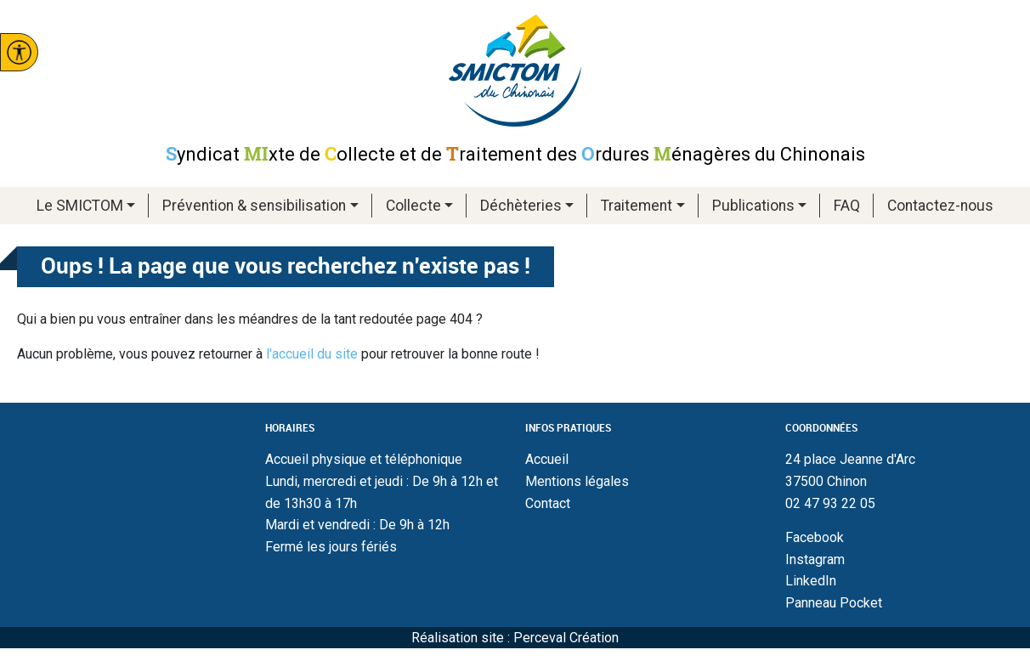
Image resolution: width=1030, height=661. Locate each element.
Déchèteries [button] (521, 205)
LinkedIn (810, 581)
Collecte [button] (413, 205)
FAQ (847, 205)
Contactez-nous (940, 205)
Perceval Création (566, 638)
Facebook (814, 537)
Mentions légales (577, 481)
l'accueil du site (312, 354)
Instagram (815, 559)
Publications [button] (753, 205)
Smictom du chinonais (515, 70)
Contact (547, 503)
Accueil (547, 459)
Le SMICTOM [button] (80, 205)
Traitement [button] (636, 205)
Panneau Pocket (833, 603)
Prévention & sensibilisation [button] (254, 205)
